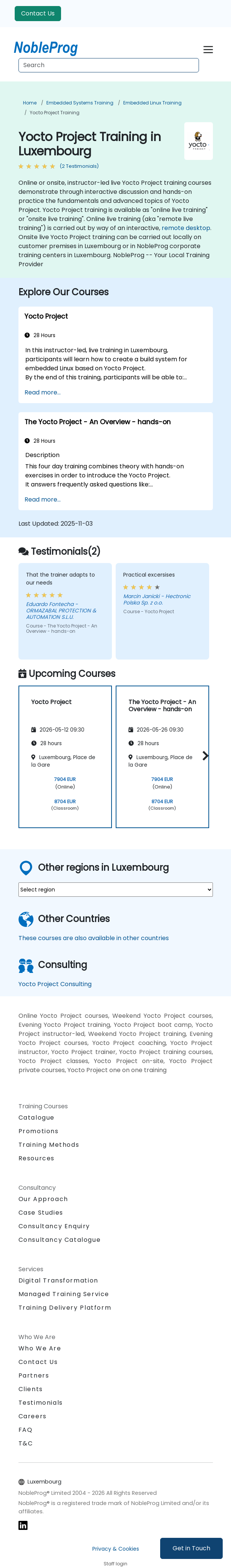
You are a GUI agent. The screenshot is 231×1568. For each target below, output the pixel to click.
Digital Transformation (58, 1280)
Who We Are (39, 1348)
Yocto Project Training (55, 112)
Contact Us (38, 13)
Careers (32, 1416)
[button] (203, 755)
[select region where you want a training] (115, 889)
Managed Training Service (63, 1294)
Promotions (38, 1131)
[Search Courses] (108, 65)
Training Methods (49, 1144)
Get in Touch (191, 1548)
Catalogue (36, 1117)
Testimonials (40, 1402)
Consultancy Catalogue (59, 1239)
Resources (36, 1158)
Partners (33, 1375)
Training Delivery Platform (65, 1307)
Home (30, 103)
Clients (30, 1389)
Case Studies (40, 1212)
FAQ (25, 1429)
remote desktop (186, 228)
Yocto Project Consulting (55, 984)
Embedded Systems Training (79, 103)
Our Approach (43, 1199)
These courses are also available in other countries (93, 938)
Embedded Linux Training (152, 103)
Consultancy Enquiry (54, 1226)
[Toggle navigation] (208, 48)
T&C (25, 1443)
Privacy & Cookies (115, 1549)
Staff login (115, 1563)
